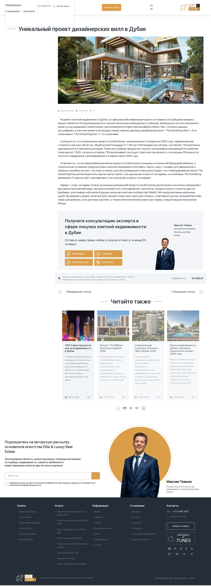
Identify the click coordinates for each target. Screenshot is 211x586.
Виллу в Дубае (26, 540)
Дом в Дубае (25, 518)
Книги (97, 534)
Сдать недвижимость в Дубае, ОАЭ (71, 532)
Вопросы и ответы (103, 529)
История (136, 518)
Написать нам (77, 262)
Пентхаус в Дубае (27, 534)
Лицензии (136, 523)
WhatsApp (75, 254)
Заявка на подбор (196, 7)
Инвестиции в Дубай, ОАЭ (69, 539)
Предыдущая (74, 291)
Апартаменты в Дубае (29, 523)
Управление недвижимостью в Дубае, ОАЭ (71, 514)
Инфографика (101, 540)
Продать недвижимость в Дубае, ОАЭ (73, 523)
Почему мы (137, 529)
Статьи (21, 19)
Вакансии (136, 512)
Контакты (84, 7)
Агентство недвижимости (144, 534)
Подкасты (99, 518)
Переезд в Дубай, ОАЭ (67, 553)
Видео (97, 512)
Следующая (187, 291)
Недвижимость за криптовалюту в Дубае (72, 546)
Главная (11, 19)
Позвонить (105, 262)
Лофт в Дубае (26, 529)
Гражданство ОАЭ (66, 559)
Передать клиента (141, 540)
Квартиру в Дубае (28, 512)
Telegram (104, 254)
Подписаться (87, 476)
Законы (97, 523)
